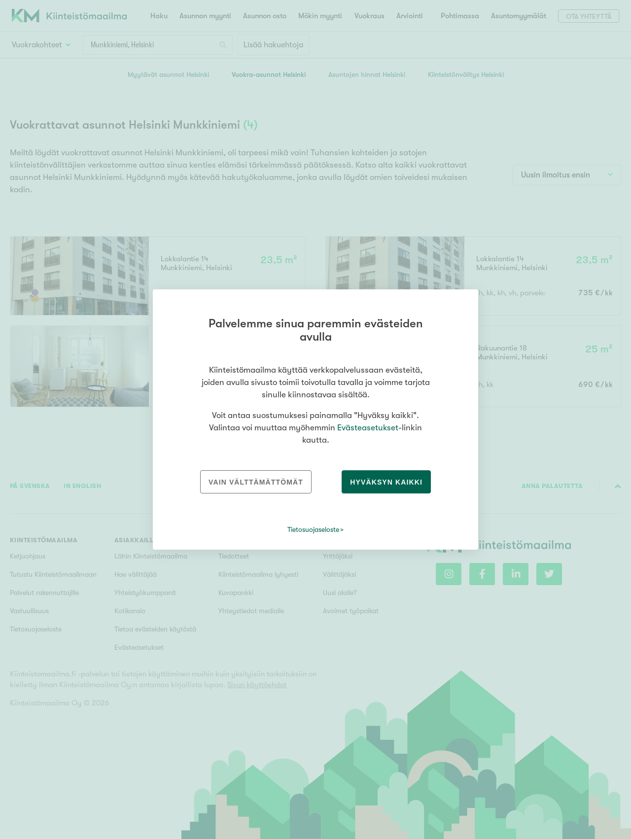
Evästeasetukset (367, 427)
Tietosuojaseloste (313, 529)
